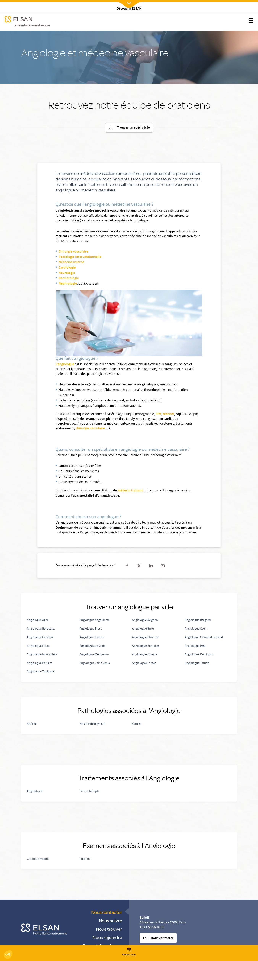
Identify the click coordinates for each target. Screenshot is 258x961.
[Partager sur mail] (163, 566)
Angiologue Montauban (42, 654)
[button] (8, 954)
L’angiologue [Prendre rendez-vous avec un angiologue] (65, 364)
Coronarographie (38, 859)
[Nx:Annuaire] (129, 952)
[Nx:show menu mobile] (251, 21)
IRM (158, 414)
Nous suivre (110, 920)
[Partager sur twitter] (139, 566)
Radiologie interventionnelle (80, 257)
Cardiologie (67, 267)
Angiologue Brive (143, 629)
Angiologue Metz (195, 646)
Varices (136, 724)
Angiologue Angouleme (95, 620)
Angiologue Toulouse (40, 672)
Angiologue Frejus (38, 646)
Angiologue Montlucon (94, 654)
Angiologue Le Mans (92, 646)
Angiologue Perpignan (199, 654)
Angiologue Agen (38, 620)
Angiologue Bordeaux (41, 629)
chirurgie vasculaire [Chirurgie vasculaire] (90, 428)
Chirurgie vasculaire (73, 251)
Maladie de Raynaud (92, 724)
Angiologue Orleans (144, 654)
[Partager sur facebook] (127, 566)
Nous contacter (106, 912)
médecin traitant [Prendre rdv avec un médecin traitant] (130, 490)
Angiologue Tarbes (144, 663)
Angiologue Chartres (145, 637)
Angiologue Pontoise (145, 646)
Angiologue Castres (92, 637)
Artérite (32, 724)
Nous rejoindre (107, 937)
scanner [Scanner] (168, 414)
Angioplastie (35, 791)
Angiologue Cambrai (40, 637)
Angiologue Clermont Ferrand (204, 637)
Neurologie (67, 273)
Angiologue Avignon (145, 620)
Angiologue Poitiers (39, 663)
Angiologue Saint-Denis (95, 663)
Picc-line (85, 859)
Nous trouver (109, 929)
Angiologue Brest (91, 629)
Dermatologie (69, 278)
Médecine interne (71, 262)
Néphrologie (68, 283)
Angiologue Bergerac (198, 620)
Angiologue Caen (195, 629)
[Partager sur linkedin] (151, 566)
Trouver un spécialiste (129, 127)
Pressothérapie (89, 791)
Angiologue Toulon (197, 663)
